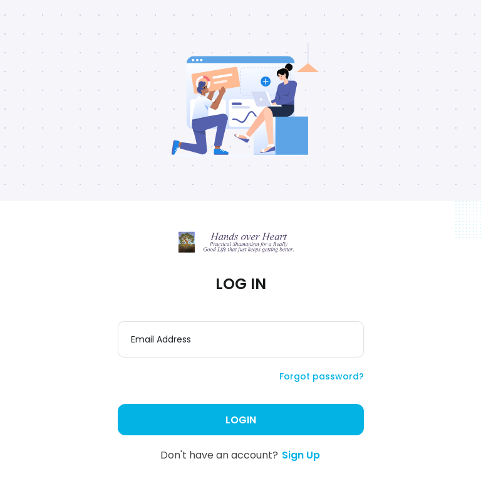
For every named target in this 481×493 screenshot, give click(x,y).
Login (240, 420)
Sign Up (301, 455)
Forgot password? (321, 376)
